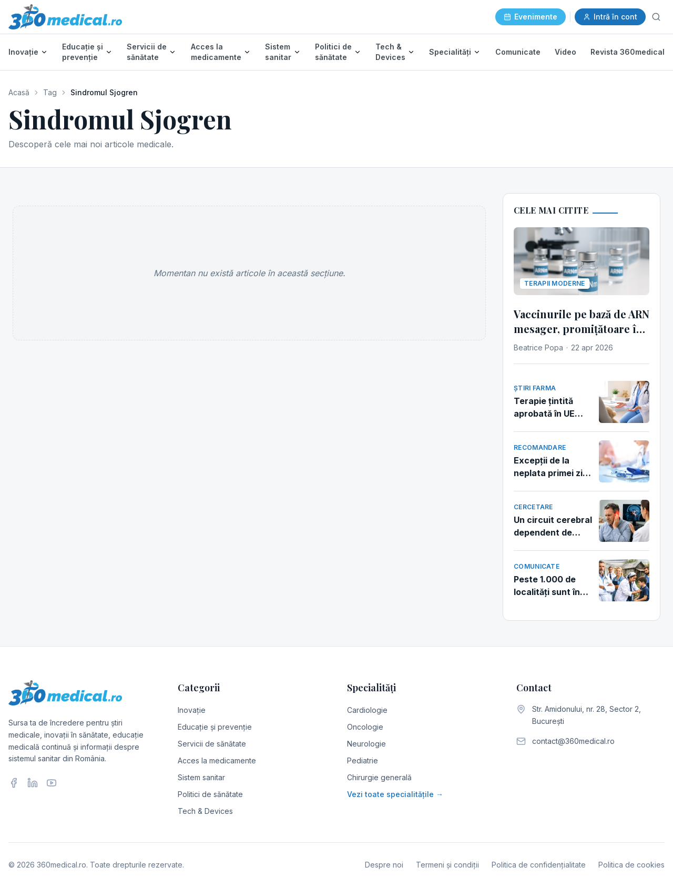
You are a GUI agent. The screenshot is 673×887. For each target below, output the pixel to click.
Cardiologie (367, 709)
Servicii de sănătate (147, 52)
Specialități (450, 51)
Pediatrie (362, 760)
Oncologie (365, 726)
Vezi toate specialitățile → (395, 794)
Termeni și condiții (447, 864)
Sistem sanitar (278, 52)
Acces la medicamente (216, 52)
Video (565, 51)
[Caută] (656, 16)
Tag (50, 92)
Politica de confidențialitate (539, 864)
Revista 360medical (627, 51)
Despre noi (384, 864)
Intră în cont (610, 16)
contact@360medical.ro (573, 741)
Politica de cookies (631, 864)
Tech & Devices (390, 52)
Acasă (18, 92)
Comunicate (518, 51)
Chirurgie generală (379, 777)
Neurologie (366, 743)
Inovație (23, 51)
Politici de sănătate (333, 52)
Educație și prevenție (82, 52)
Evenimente (530, 16)
